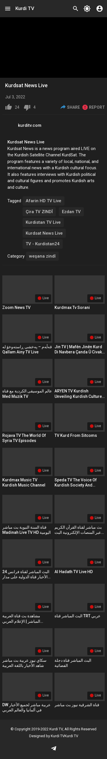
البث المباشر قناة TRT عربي (77, 616)
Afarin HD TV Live (43, 200)
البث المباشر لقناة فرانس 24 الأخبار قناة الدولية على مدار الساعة (25, 576)
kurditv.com (29, 125)
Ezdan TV (71, 211)
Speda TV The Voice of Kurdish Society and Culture (75, 485)
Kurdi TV (24, 8)
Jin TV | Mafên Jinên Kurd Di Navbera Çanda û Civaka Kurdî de (79, 352)
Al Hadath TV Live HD (73, 571)
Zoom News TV (16, 307)
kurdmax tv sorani (72, 307)
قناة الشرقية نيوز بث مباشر (76, 704)
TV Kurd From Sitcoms (75, 435)
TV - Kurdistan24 (43, 243)
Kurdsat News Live (44, 233)
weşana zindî (42, 256)
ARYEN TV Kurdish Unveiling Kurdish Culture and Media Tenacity (78, 396)
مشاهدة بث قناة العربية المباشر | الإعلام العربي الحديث (21, 621)
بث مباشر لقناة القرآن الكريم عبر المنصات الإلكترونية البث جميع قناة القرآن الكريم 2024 (78, 532)
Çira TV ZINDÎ (39, 211)
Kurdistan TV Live (43, 222)
